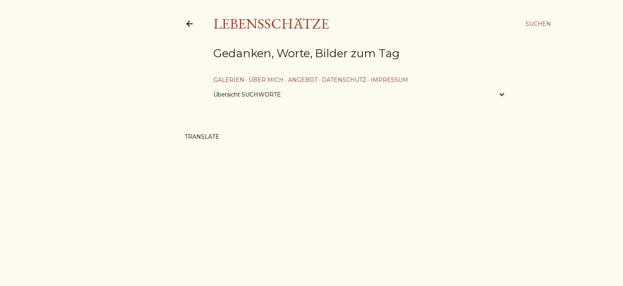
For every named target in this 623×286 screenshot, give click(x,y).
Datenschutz (344, 79)
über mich (266, 79)
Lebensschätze (271, 23)
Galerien (228, 79)
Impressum (389, 79)
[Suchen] (538, 23)
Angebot (302, 79)
